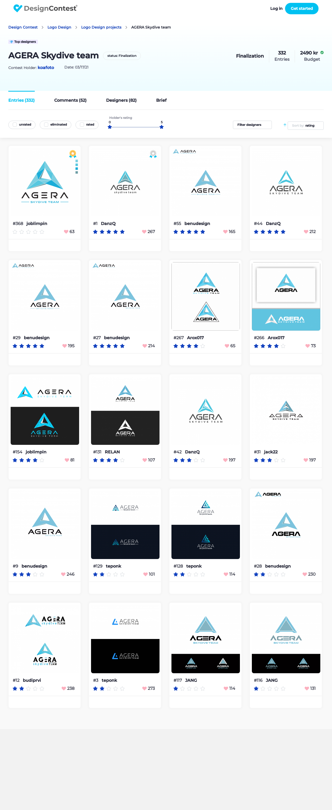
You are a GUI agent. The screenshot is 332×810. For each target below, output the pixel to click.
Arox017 (195, 338)
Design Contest (23, 27)
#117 (178, 680)
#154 (18, 452)
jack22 (271, 452)
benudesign (197, 224)
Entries (21, 100)
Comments (70, 100)
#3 (96, 680)
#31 (258, 452)
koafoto (46, 67)
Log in (276, 8)
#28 (258, 566)
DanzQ (108, 224)
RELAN (112, 452)
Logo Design (59, 27)
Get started (302, 8)
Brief (161, 100)
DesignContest (45, 8)
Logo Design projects (101, 27)
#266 (259, 337)
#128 (179, 566)
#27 (97, 337)
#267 (179, 337)
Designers (121, 100)
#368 (18, 223)
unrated (25, 124)
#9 (16, 566)
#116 (259, 680)
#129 (98, 566)
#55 (178, 223)
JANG (191, 680)
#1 (96, 223)
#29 (17, 337)
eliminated (58, 124)
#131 (97, 452)
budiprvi (32, 680)
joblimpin (36, 224)
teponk (113, 566)
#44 (259, 223)
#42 (178, 452)
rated (90, 124)
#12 (16, 680)
